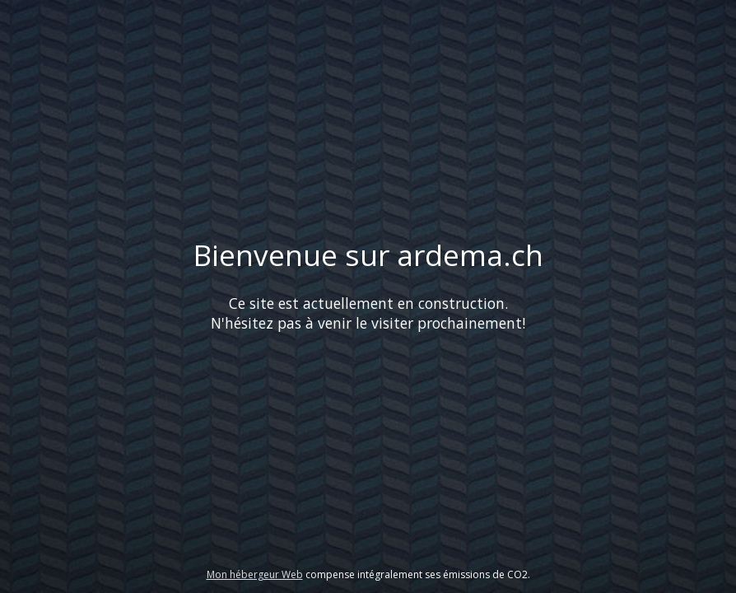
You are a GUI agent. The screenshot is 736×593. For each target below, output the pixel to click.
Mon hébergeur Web (255, 574)
